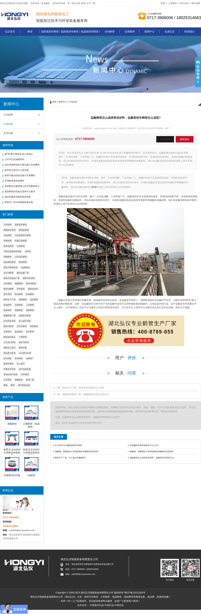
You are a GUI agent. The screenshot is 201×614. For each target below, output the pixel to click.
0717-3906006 (85, 139)
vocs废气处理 (25, 353)
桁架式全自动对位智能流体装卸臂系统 (31, 452)
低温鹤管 (19, 331)
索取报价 (184, 139)
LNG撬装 (8, 283)
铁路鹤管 (19, 310)
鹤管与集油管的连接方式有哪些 (20, 175)
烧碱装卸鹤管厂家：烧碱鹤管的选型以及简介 (85, 394)
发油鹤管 (8, 305)
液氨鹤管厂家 (10, 315)
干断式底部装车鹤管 (13, 251)
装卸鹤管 (8, 310)
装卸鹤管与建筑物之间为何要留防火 (22, 186)
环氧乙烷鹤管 (21, 241)
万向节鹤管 (22, 326)
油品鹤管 (34, 299)
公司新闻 (8, 114)
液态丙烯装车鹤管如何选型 (18, 197)
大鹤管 (28, 251)
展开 (198, 72)
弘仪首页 (10, 31)
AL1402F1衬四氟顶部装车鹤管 (68, 445)
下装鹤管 (23, 337)
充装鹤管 (19, 305)
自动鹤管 (110, 31)
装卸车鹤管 (9, 364)
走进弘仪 (169, 31)
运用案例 (130, 31)
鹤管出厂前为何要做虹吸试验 (19, 202)
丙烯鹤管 (8, 257)
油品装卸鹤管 (10, 262)
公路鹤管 (21, 246)
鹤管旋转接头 (10, 337)
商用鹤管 (34, 326)
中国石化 (119, 605)
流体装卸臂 (9, 246)
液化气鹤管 (24, 342)
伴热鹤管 (21, 289)
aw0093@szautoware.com (22, 530)
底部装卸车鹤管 (70, 31)
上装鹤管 (172, 3)
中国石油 (109, 605)
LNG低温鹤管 (21, 257)
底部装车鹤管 (21, 225)
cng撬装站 (25, 267)
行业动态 (8, 124)
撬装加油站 (33, 289)
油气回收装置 (25, 369)
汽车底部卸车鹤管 (23, 235)
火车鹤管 (8, 380)
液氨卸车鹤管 (10, 230)
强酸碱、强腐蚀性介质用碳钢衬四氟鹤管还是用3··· (77, 451)
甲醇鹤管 (8, 241)
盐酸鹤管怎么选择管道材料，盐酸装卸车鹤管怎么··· (153, 458)
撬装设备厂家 (23, 273)
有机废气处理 (10, 353)
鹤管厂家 (30, 380)
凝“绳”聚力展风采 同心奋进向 (19, 154)
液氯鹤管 (23, 299)
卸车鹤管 (19, 358)
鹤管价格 (23, 348)
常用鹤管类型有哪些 (14, 181)
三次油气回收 (10, 342)
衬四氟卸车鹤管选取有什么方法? (144, 445)
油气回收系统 (10, 321)
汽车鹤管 (25, 374)
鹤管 (83, 3)
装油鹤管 (19, 294)
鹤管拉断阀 (9, 289)
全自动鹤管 (9, 273)
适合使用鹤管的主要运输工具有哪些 (22, 164)
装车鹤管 (30, 331)
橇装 (6, 385)
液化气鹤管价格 (11, 267)
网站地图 (195, 3)
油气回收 (8, 358)
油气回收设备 (24, 385)
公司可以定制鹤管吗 (14, 159)
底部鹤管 (30, 310)
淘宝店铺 (184, 3)
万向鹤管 (8, 225)
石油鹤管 (8, 235)
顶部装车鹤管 (25, 315)
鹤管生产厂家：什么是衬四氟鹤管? (70, 458)
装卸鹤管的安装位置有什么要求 (20, 191)
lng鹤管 (29, 358)
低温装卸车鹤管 (89, 31)
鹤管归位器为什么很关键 (17, 170)
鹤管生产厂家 (10, 299)
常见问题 (8, 133)
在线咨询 (165, 139)
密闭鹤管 (23, 262)
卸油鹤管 (30, 294)
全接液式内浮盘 (12, 475)
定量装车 (8, 331)
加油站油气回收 (11, 374)
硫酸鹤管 (19, 283)
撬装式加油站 (29, 278)
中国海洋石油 (97, 605)
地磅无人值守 (10, 348)
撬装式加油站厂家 (12, 278)
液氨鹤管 (19, 380)
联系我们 (189, 31)
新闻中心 (150, 31)
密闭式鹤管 (9, 326)
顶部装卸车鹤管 (50, 31)
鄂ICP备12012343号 (135, 592)
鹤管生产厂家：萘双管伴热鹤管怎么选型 (83, 387)
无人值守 (21, 364)
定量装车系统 (10, 369)
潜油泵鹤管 (24, 230)
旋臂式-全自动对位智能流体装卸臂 (12, 452)
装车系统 (8, 294)
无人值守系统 (25, 321)
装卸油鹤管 (31, 283)
